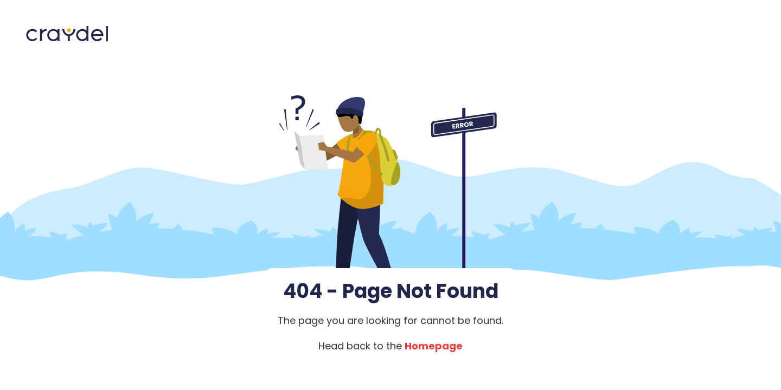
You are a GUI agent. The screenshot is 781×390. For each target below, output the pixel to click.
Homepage (434, 346)
